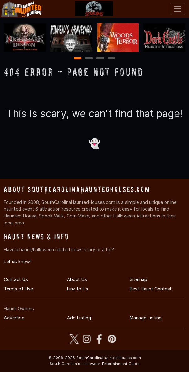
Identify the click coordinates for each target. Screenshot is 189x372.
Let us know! (17, 261)
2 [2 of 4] (89, 58)
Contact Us (16, 279)
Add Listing (79, 317)
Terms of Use (18, 288)
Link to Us (77, 288)
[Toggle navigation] (177, 9)
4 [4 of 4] (111, 58)
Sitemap (138, 279)
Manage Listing (146, 317)
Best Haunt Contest (151, 288)
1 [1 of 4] (77, 58)
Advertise (14, 317)
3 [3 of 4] (100, 58)
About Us (77, 279)
